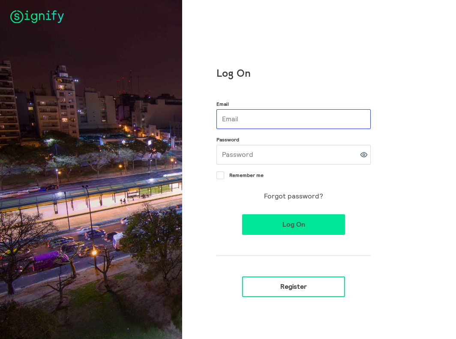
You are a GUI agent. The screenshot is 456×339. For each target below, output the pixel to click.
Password (227, 139)
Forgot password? (293, 196)
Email (222, 104)
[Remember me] (219, 174)
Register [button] (293, 286)
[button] (364, 155)
